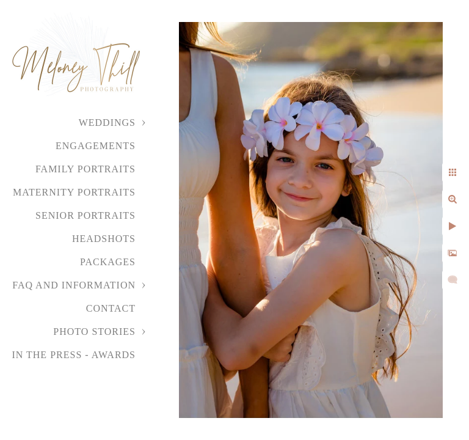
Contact (111, 308)
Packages (108, 262)
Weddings (107, 122)
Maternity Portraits (74, 192)
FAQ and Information (74, 285)
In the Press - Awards (74, 355)
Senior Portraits (85, 215)
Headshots (104, 238)
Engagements (96, 146)
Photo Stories (94, 331)
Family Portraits (85, 169)
